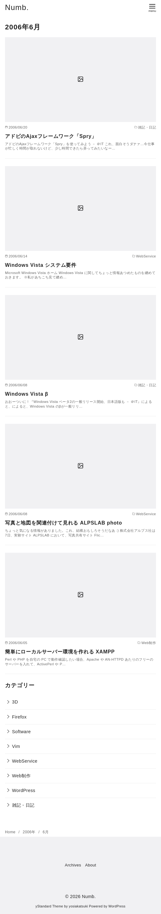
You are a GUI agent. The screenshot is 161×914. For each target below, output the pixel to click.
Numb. (17, 7)
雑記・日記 (23, 805)
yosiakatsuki (78, 906)
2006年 (30, 832)
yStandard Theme (49, 906)
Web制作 (21, 775)
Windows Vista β (26, 394)
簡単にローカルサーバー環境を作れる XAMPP (60, 651)
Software (21, 731)
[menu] (152, 7)
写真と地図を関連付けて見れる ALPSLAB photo (63, 523)
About (90, 865)
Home (11, 832)
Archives (73, 865)
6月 (46, 832)
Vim (16, 746)
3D (15, 701)
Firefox (19, 716)
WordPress (24, 790)
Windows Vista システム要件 (40, 265)
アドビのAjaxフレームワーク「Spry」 (51, 136)
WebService (24, 761)
